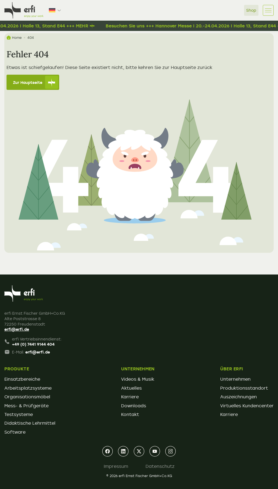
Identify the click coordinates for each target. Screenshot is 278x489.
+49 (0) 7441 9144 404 (33, 344)
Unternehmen (235, 379)
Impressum (116, 466)
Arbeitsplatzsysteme (28, 388)
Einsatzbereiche (22, 379)
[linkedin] (123, 451)
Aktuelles (131, 388)
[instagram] (170, 451)
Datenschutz (160, 466)
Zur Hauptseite (35, 82)
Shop (251, 10)
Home (14, 37)
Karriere (130, 397)
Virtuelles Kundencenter (247, 406)
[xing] (139, 451)
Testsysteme (18, 414)
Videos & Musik (137, 379)
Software (15, 432)
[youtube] (154, 451)
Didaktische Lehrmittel (29, 423)
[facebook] (107, 451)
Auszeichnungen (238, 397)
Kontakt (130, 414)
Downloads (133, 406)
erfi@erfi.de (16, 329)
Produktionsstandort (244, 388)
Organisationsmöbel (27, 397)
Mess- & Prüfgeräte (26, 406)
